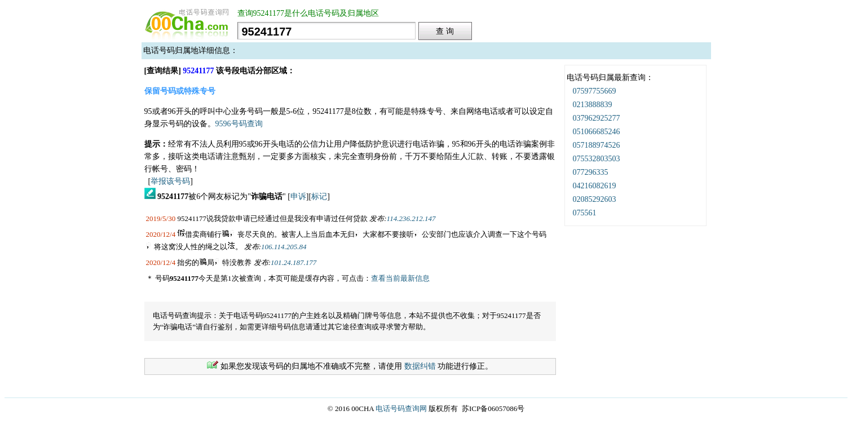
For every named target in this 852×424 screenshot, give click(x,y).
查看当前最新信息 (400, 278)
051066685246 (596, 131)
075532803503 (596, 158)
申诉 (298, 196)
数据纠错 (420, 366)
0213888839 (592, 104)
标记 (319, 196)
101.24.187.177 (293, 262)
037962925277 (596, 118)
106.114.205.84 (283, 246)
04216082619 (594, 186)
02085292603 (594, 199)
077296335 (590, 172)
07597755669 (594, 91)
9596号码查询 (239, 124)
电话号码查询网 (401, 408)
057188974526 (596, 145)
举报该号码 (170, 181)
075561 (585, 213)
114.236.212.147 (411, 218)
